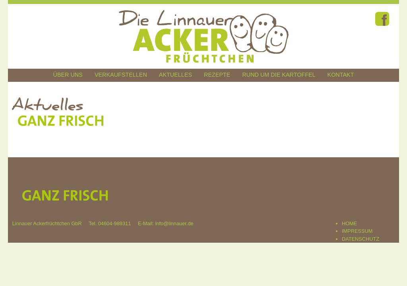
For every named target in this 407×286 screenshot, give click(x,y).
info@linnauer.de (174, 223)
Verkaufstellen (121, 75)
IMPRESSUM (357, 231)
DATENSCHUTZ (360, 239)
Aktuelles (175, 75)
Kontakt (341, 75)
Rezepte (217, 75)
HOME (349, 223)
